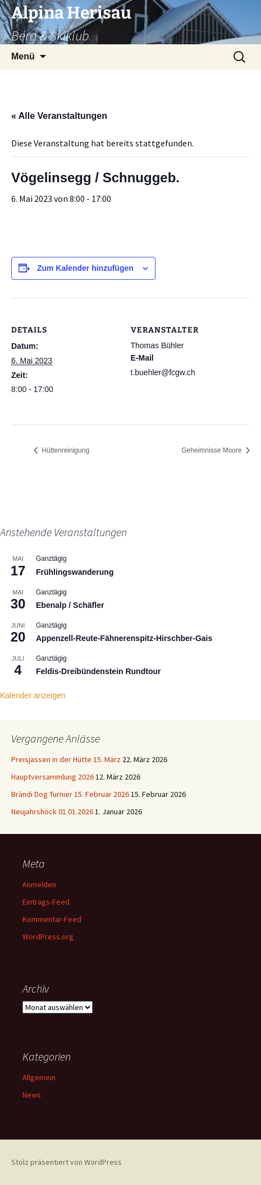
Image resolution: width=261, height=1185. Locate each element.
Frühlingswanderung (74, 572)
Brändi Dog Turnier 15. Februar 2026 (70, 794)
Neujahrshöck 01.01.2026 (52, 811)
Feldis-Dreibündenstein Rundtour (98, 671)
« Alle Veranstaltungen (59, 116)
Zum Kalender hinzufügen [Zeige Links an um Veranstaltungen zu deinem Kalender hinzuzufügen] (85, 268)
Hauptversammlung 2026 (52, 777)
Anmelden (39, 884)
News (31, 1095)
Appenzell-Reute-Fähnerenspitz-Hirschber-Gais (124, 638)
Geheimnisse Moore (212, 450)
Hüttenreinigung (64, 450)
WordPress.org (48, 937)
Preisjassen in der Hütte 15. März (66, 759)
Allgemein (39, 1077)
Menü (23, 56)
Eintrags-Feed (46, 902)
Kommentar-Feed (51, 919)
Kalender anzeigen (33, 695)
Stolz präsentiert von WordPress (66, 1162)
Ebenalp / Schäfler (70, 605)
